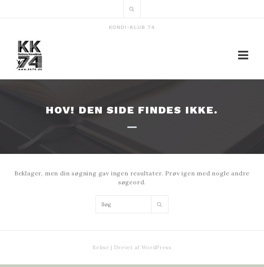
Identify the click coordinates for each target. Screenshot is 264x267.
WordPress (156, 247)
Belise (101, 247)
